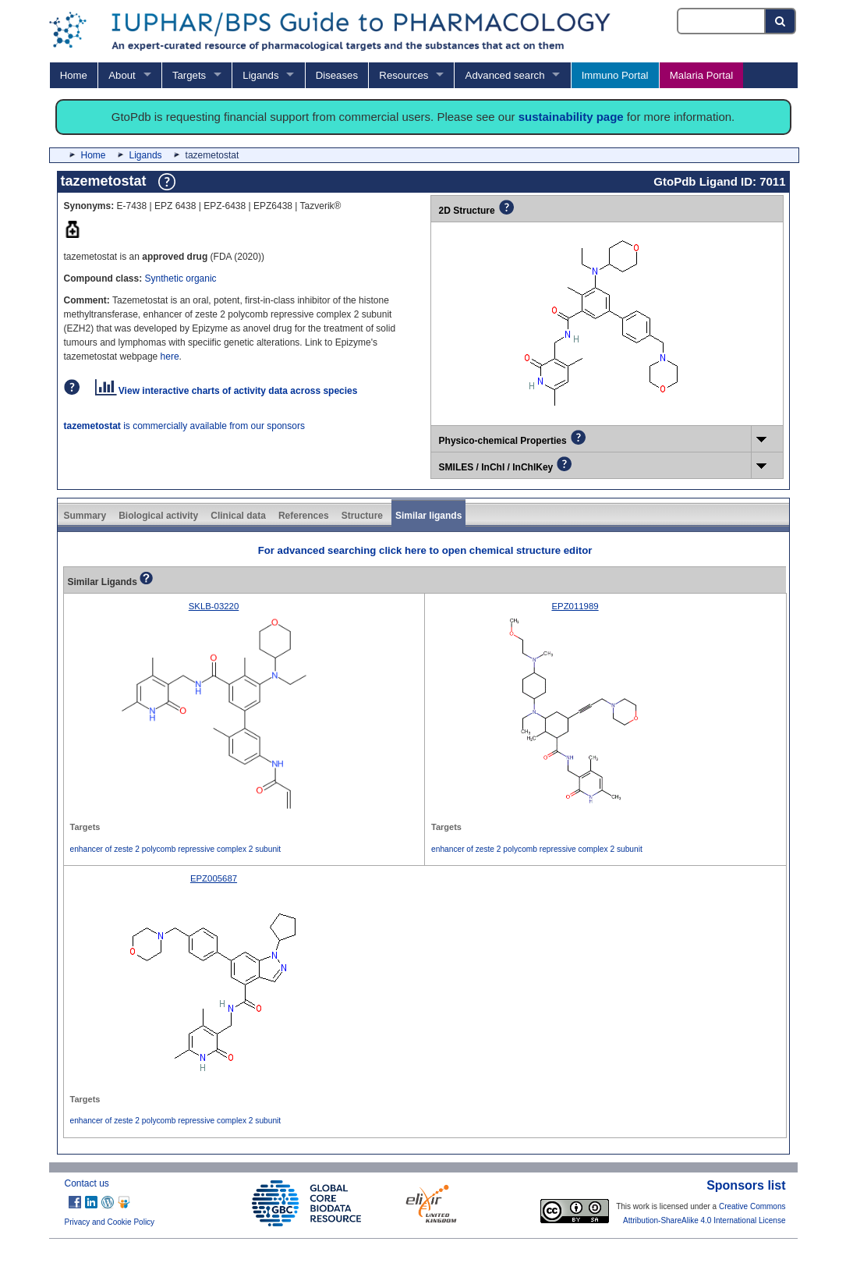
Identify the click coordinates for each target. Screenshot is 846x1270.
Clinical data (238, 515)
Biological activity (158, 515)
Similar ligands (428, 515)
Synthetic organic (181, 278)
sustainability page (571, 116)
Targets (189, 75)
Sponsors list (745, 1185)
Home (73, 75)
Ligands (260, 75)
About (121, 75)
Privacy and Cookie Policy (110, 1222)
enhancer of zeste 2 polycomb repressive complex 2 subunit (175, 849)
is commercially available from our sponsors (184, 425)
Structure (362, 515)
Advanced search (505, 75)
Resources (403, 75)
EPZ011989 (574, 606)
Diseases (337, 75)
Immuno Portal (615, 75)
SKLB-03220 (214, 606)
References (303, 515)
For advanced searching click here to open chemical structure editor (425, 550)
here (170, 356)
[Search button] (781, 21)
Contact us (87, 1183)
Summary (85, 515)
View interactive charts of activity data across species (226, 390)
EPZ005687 (213, 878)
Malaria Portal (701, 75)
